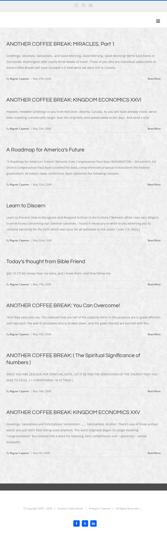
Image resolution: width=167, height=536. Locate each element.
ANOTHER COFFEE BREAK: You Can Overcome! (63, 305)
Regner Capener (19, 79)
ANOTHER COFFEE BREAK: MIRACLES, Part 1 (60, 44)
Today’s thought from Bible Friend (45, 261)
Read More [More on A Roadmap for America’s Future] (154, 184)
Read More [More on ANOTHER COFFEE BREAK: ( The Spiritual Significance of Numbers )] (154, 391)
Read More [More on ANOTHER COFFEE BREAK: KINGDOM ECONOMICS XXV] (154, 453)
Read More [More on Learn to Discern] (154, 240)
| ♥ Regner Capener (97, 508)
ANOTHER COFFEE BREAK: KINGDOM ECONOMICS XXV (73, 412)
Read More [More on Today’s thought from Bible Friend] (154, 284)
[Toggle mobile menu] (158, 21)
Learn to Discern (25, 205)
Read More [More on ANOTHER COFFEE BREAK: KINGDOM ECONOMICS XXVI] (154, 128)
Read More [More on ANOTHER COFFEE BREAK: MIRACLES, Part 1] (154, 79)
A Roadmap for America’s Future (45, 150)
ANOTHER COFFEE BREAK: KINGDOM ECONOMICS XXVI (73, 100)
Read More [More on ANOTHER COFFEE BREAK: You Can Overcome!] (154, 334)
